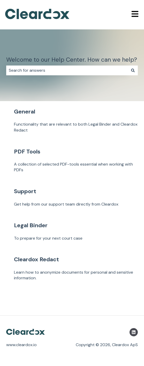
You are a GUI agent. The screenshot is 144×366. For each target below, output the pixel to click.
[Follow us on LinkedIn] (134, 332)
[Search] (133, 70)
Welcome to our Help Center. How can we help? (71, 59)
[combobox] (67, 70)
